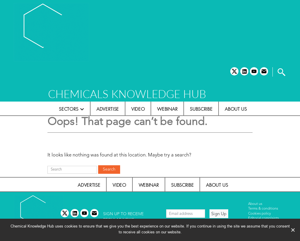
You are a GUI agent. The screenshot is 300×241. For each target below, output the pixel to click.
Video (138, 109)
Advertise (107, 109)
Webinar (167, 109)
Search (109, 169)
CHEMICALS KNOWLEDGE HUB (127, 93)
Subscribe (201, 109)
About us (236, 109)
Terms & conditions (263, 208)
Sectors (69, 109)
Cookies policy (259, 213)
